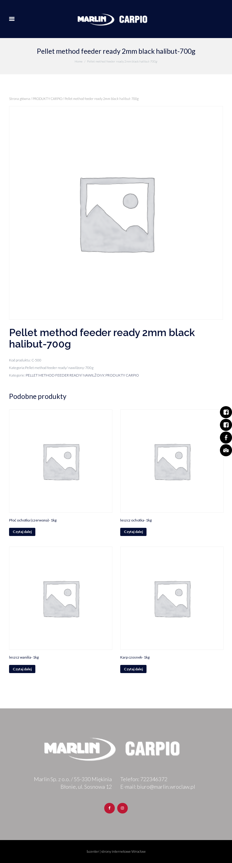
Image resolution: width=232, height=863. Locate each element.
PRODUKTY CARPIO (47, 99)
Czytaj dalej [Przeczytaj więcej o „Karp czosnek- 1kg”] (133, 669)
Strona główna (19, 99)
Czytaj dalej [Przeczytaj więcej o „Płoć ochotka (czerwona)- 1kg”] (22, 531)
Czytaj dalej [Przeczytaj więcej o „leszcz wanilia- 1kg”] (22, 669)
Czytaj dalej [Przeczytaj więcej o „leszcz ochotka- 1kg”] (133, 531)
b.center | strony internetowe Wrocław (116, 851)
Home (78, 61)
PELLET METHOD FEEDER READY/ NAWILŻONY (65, 375)
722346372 (153, 779)
